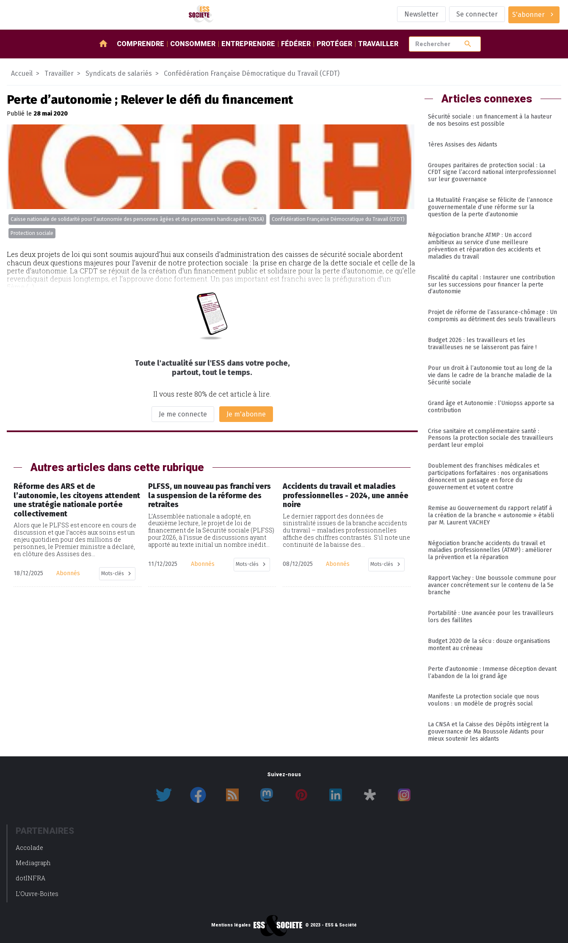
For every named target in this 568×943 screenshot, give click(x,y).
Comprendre (140, 44)
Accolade (29, 848)
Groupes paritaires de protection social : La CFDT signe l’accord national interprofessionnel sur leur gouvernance (492, 172)
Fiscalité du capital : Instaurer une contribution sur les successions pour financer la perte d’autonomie (491, 284)
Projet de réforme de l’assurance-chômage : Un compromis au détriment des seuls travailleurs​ (492, 316)
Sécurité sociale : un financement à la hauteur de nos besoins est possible (490, 120)
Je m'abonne (246, 414)
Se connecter (477, 14)
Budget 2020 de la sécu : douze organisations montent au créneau (489, 644)
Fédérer (296, 44)
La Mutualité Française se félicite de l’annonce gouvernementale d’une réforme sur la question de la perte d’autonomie (490, 207)
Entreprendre (248, 44)
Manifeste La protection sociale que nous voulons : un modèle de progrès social (483, 700)
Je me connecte (183, 414)
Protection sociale (32, 233)
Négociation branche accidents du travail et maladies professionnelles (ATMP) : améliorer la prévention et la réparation (490, 550)
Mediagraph (33, 863)
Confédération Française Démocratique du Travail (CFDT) (338, 219)
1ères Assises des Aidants (462, 144)
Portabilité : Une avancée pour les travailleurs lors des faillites (491, 616)
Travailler (378, 44)
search (467, 43)
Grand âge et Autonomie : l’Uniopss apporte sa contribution (491, 407)
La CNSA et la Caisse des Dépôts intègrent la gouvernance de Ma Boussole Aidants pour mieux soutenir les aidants (488, 731)
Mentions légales (231, 925)
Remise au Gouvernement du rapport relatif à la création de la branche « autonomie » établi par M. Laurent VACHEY (491, 515)
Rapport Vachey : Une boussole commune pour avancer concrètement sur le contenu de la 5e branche (492, 585)
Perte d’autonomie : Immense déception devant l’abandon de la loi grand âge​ (492, 672)
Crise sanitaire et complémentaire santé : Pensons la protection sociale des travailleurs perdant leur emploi (490, 438)
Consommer (192, 44)
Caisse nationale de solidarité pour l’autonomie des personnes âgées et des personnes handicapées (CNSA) (137, 219)
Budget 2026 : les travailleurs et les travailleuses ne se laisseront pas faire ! (482, 343)
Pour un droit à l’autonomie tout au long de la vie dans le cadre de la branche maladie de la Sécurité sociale (490, 375)
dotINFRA (30, 878)
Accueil (22, 73)
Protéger (334, 44)
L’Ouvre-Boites (37, 894)
